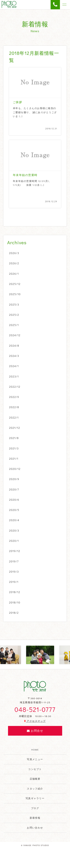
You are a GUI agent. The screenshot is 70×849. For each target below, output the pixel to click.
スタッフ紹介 (35, 788)
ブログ (35, 808)
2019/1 (13, 582)
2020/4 (14, 520)
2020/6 (14, 499)
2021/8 (14, 438)
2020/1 (14, 541)
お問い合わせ (35, 827)
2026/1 (14, 273)
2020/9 (14, 479)
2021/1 (13, 458)
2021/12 (14, 428)
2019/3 (14, 571)
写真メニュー (35, 759)
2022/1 (14, 417)
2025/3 (14, 304)
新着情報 (35, 817)
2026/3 (14, 253)
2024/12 (15, 335)
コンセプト (35, 769)
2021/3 (14, 448)
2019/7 (14, 561)
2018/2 (14, 612)
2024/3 (14, 356)
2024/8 (14, 345)
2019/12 (14, 551)
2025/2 (14, 315)
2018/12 (14, 592)
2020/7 (14, 489)
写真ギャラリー (35, 798)
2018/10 (14, 602)
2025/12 (15, 284)
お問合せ (35, 730)
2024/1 (14, 366)
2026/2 (14, 263)
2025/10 (15, 294)
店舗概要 (35, 778)
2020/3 (14, 530)
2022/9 (14, 397)
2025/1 (14, 325)
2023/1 (14, 376)
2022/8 (14, 407)
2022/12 (14, 386)
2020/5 (14, 510)
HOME (35, 749)
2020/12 (15, 469)
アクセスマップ (35, 720)
